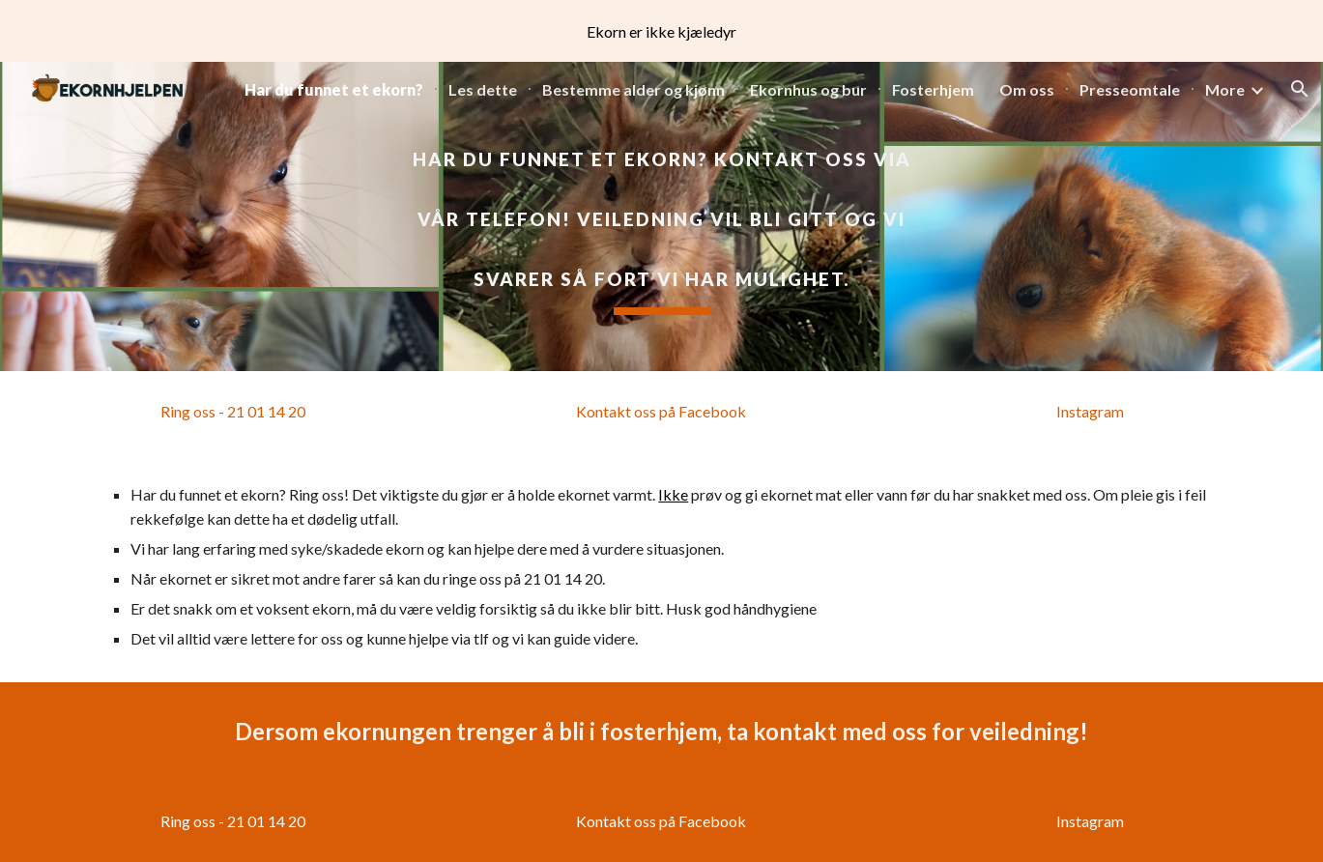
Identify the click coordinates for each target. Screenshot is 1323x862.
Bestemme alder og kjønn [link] (633, 89)
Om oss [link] (1026, 89)
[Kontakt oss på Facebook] (661, 412)
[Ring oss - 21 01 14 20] (231, 412)
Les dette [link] (482, 89)
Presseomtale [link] (1129, 89)
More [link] (1225, 89)
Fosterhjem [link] (933, 89)
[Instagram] (1090, 412)
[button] (1300, 89)
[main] (661, 216)
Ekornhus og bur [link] (808, 89)
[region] (661, 31)
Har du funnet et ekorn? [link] (333, 89)
